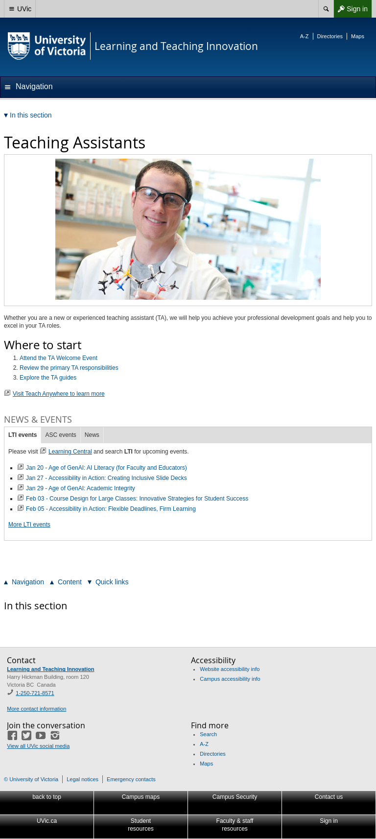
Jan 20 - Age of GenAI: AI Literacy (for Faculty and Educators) (106, 467)
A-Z (304, 36)
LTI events (22, 434)
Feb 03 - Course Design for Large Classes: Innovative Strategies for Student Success (137, 498)
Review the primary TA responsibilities (69, 367)
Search (208, 734)
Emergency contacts (131, 779)
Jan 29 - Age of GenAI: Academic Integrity (80, 488)
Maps (357, 36)
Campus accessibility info (230, 679)
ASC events (60, 434)
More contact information (36, 709)
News (92, 434)
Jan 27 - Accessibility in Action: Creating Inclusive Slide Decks (106, 478)
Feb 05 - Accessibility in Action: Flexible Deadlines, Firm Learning (111, 508)
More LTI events (29, 524)
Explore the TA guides (48, 377)
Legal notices (82, 779)
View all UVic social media (38, 746)
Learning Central (70, 451)
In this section (35, 605)
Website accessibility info (229, 669)
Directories (330, 36)
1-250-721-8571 (35, 693)
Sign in (350, 9)
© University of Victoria (31, 779)
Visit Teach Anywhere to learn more (59, 393)
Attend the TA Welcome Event (58, 358)
